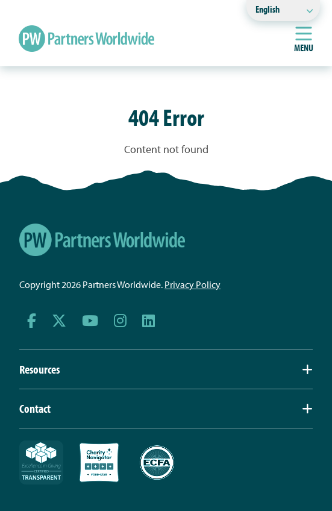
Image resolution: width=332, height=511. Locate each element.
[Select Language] (283, 10)
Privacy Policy (192, 284)
